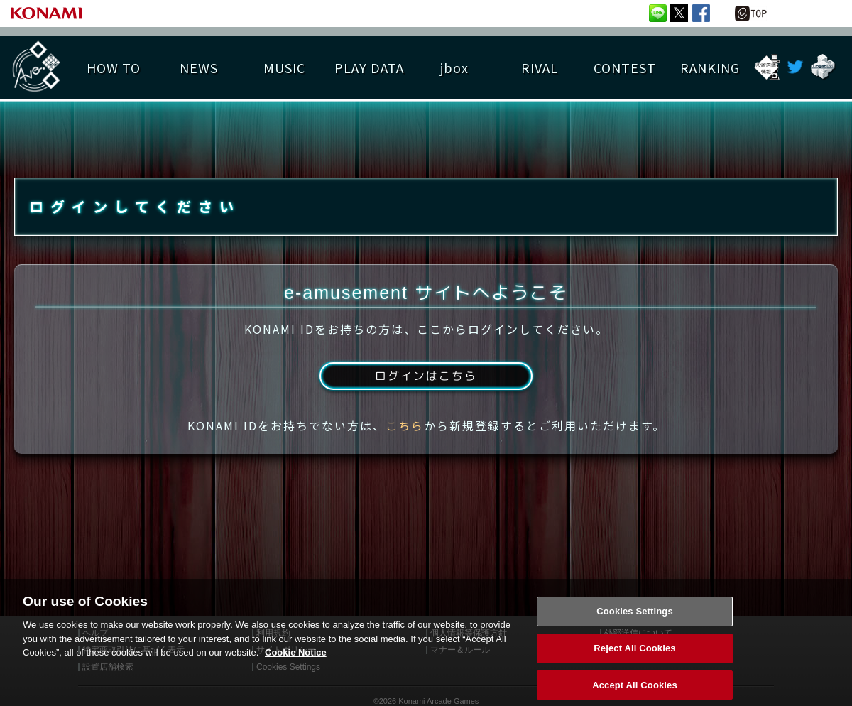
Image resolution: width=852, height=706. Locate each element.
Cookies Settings (634, 641)
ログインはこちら (426, 378)
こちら (405, 428)
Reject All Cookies (634, 678)
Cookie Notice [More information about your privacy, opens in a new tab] (296, 682)
